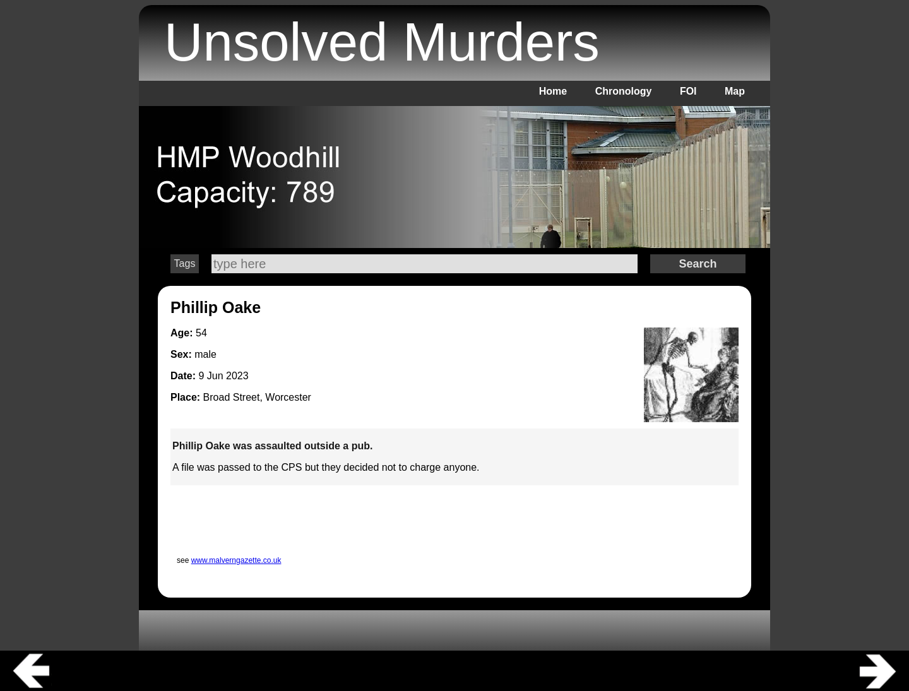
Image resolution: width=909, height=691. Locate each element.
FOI (688, 91)
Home (553, 91)
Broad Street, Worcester (257, 397)
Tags (185, 263)
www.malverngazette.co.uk (236, 560)
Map (735, 91)
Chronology (623, 91)
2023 (237, 375)
